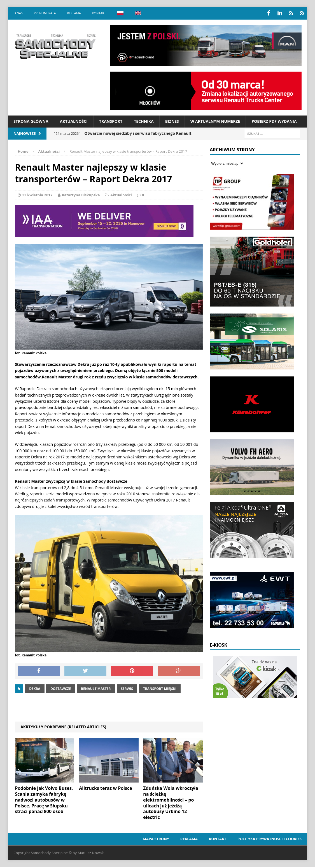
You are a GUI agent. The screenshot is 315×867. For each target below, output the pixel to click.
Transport (110, 121)
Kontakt (99, 13)
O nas (18, 13)
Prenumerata (45, 13)
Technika (144, 121)
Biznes (172, 121)
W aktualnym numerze (215, 121)
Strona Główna (30, 121)
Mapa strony (156, 838)
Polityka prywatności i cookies (269, 838)
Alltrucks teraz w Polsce (105, 788)
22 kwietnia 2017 (37, 194)
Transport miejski (159, 688)
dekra (34, 688)
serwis (127, 688)
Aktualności (74, 121)
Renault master (96, 688)
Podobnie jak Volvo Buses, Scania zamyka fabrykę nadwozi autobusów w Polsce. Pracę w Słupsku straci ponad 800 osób (44, 799)
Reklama (74, 13)
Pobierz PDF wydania (274, 121)
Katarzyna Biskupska (81, 194)
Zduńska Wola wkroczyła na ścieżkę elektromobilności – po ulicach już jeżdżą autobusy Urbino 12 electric (170, 802)
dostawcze (60, 688)
